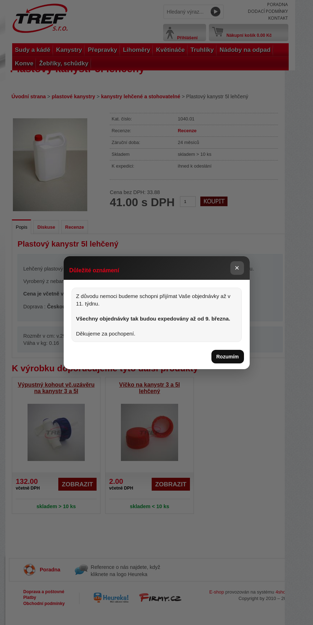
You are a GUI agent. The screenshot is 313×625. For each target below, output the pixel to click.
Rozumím (227, 356)
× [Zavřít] (237, 267)
